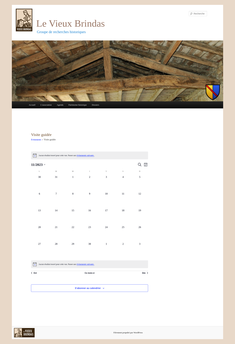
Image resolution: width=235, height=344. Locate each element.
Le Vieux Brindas (70, 23)
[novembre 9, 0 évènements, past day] (89, 200)
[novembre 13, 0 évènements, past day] (39, 217)
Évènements (36, 140)
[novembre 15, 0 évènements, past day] (73, 217)
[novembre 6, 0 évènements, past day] (39, 200)
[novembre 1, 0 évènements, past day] (73, 183)
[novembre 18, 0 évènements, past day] (123, 217)
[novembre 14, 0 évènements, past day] (56, 217)
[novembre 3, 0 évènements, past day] (106, 183)
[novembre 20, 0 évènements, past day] (39, 233)
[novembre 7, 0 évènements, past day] (56, 200)
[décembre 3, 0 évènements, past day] (139, 250)
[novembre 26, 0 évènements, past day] (139, 233)
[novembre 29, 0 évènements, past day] (73, 250)
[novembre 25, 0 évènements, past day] (123, 233)
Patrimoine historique (77, 105)
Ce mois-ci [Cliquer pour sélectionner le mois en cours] (90, 273)
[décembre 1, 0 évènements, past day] (106, 250)
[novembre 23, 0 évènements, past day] (89, 233)
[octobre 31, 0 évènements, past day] (56, 183)
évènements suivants (85, 155)
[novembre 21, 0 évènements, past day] (56, 233)
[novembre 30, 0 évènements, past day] (89, 250)
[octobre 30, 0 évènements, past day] (39, 183)
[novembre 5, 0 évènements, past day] (139, 183)
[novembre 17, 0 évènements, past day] (106, 217)
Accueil (32, 105)
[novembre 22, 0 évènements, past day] (73, 233)
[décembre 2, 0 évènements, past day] (123, 250)
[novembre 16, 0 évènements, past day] (89, 217)
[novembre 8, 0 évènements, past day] (73, 200)
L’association (46, 105)
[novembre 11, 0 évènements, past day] (123, 200)
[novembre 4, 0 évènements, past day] (123, 183)
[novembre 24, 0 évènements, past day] (106, 233)
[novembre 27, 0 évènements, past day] (39, 250)
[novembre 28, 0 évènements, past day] (56, 250)
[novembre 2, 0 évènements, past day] (89, 183)
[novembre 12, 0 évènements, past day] (139, 200)
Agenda (60, 105)
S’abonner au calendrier (88, 288)
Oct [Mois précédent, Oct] (34, 273)
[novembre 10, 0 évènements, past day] (106, 200)
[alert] (89, 264)
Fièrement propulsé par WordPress (128, 332)
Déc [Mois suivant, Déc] (145, 273)
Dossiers (95, 105)
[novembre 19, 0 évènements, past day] (139, 217)
